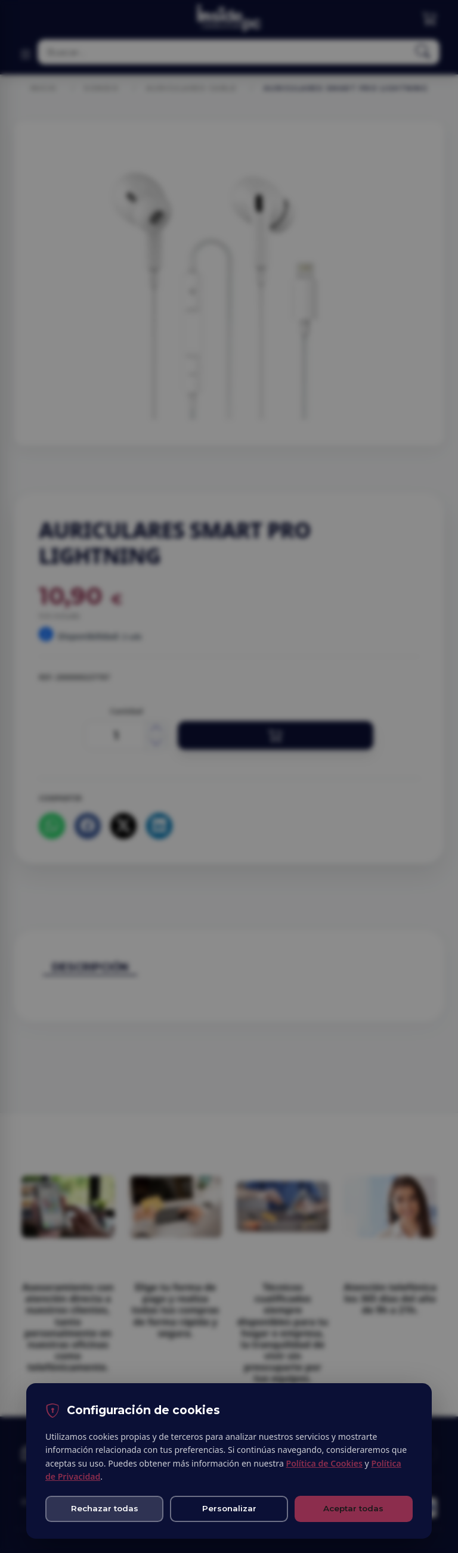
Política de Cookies (324, 1463)
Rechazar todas (104, 1508)
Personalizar (229, 1508)
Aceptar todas (353, 1508)
